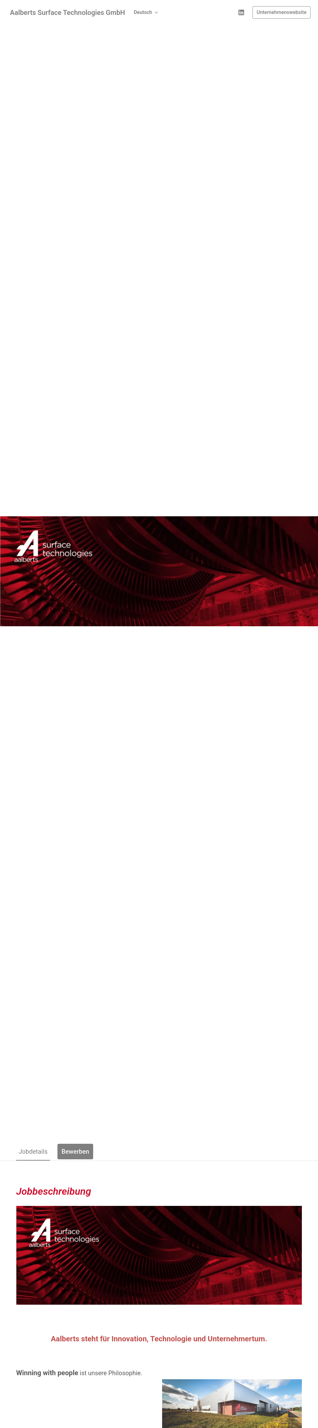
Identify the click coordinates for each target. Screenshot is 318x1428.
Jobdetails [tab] (33, 1151)
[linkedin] (241, 12)
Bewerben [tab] (75, 1151)
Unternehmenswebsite (282, 12)
